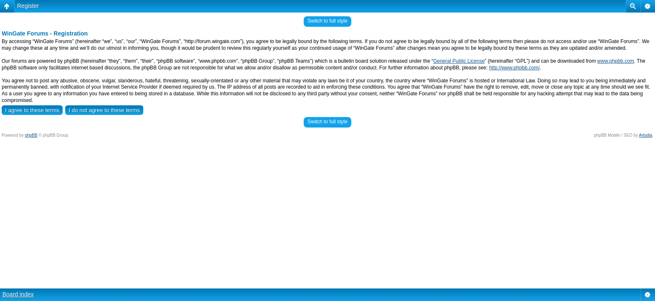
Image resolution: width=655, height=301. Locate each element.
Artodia (645, 135)
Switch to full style (327, 21)
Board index (18, 294)
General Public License (459, 61)
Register (28, 6)
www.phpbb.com (615, 61)
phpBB (31, 135)
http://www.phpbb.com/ (514, 68)
